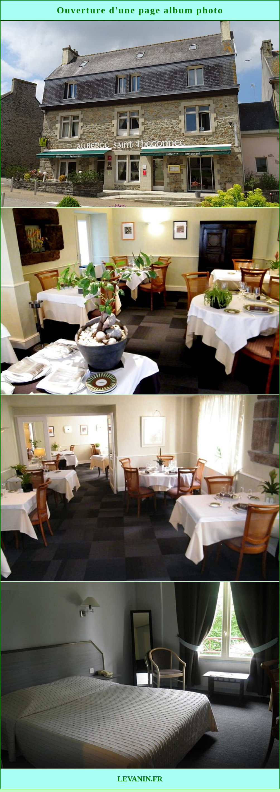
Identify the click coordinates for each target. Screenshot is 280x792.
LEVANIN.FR (140, 779)
